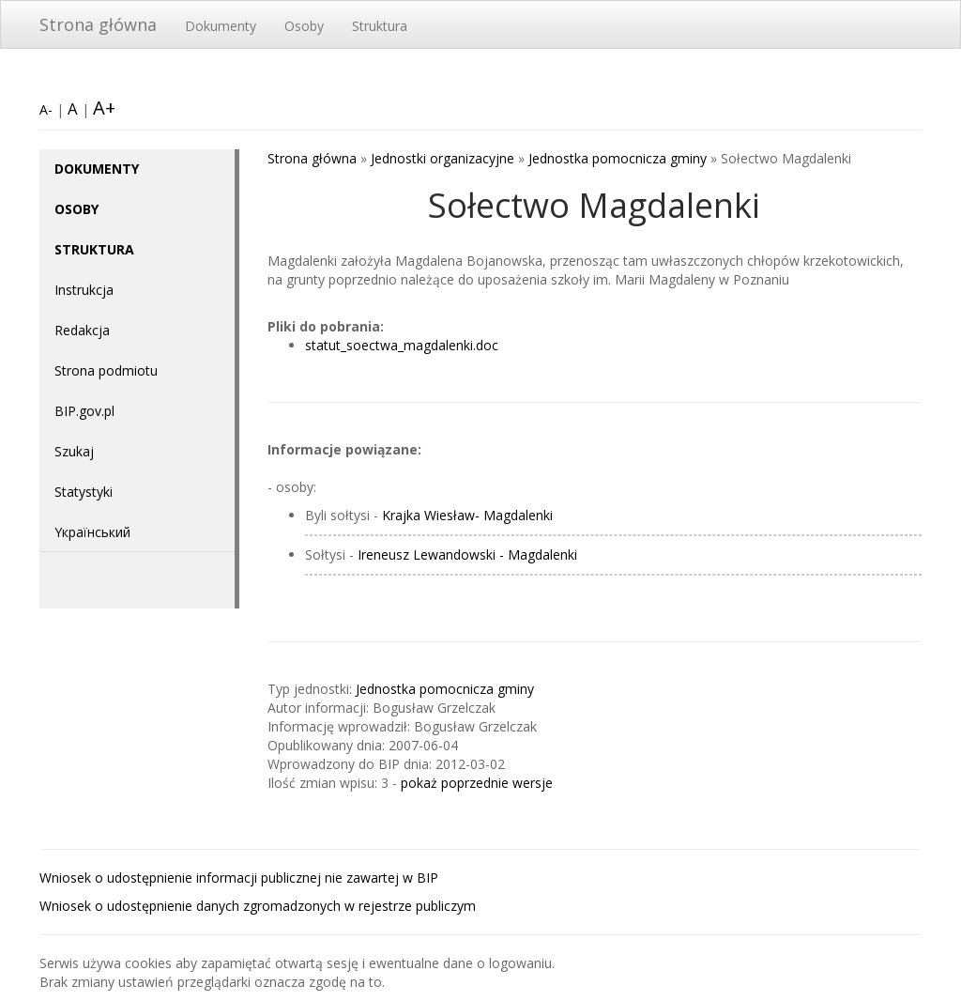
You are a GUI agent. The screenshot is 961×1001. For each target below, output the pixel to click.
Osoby (304, 26)
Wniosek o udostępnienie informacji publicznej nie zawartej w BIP (238, 877)
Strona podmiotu (106, 370)
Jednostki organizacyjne (442, 158)
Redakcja (82, 330)
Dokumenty (220, 26)
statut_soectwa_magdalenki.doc (401, 345)
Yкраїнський (92, 532)
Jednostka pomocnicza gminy (617, 158)
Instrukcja (84, 290)
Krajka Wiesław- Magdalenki (467, 515)
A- (46, 109)
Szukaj (74, 451)
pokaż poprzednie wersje (477, 783)
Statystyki (83, 491)
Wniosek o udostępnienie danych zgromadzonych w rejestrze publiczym (257, 906)
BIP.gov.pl (84, 411)
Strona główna (98, 24)
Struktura (379, 26)
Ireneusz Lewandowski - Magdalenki (467, 554)
